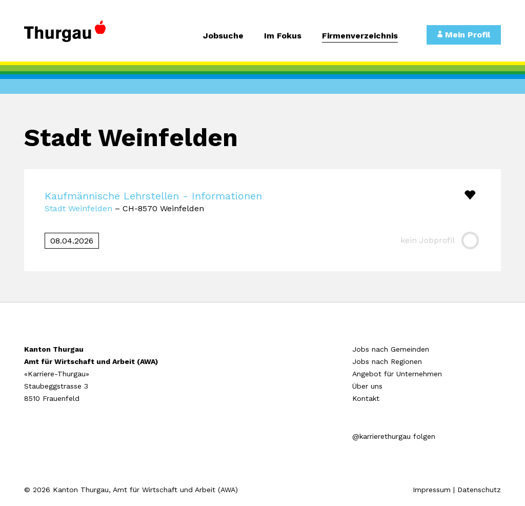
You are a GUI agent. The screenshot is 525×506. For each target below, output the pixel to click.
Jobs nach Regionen (387, 361)
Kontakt (365, 398)
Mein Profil (463, 34)
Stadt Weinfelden (78, 208)
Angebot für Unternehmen (397, 374)
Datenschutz (479, 489)
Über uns (367, 386)
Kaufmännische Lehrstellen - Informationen (153, 196)
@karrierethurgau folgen (393, 436)
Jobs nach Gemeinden (390, 349)
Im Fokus (282, 36)
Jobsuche (223, 36)
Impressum (432, 489)
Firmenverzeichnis (360, 36)
